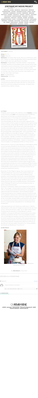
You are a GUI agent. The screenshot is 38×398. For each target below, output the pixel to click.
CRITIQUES (10, 8)
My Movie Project (20, 19)
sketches (8, 22)
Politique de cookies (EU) (24, 308)
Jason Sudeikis (33, 14)
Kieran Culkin (13, 17)
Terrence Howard (13, 23)
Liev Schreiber (30, 17)
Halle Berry (10, 14)
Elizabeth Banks (13, 13)
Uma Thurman (20, 23)
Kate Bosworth (7, 17)
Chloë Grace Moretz (6, 11)
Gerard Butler (25, 13)
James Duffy (22, 14)
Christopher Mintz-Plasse (21, 11)
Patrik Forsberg (33, 19)
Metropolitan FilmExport (6, 19)
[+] (21, 288)
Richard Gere (10, 20)
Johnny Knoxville (8, 16)
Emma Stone (19, 13)
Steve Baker (21, 22)
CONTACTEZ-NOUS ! (16, 307)
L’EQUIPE (34, 307)
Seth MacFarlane (32, 20)
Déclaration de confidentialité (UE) (26, 307)
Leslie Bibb (25, 17)
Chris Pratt (13, 11)
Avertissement (9, 307)
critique (33, 11)
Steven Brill (31, 22)
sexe (4, 22)
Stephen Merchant (14, 22)
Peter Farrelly (4, 20)
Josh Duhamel (25, 16)
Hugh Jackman (16, 14)
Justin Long (31, 16)
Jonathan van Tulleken (16, 16)
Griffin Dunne (4, 14)
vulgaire (26, 23)
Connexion (36, 281)
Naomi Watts (26, 19)
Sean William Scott (24, 20)
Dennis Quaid (5, 13)
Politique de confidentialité (14, 308)
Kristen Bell (19, 17)
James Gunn (27, 14)
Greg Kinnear (31, 13)
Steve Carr (26, 22)
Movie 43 (13, 19)
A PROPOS (4, 307)
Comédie (29, 11)
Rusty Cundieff (17, 20)
